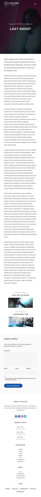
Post (20, 457)
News (20, 451)
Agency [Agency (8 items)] (7, 488)
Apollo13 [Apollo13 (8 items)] (15, 488)
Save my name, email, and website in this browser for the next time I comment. (20, 379)
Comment (7, 350)
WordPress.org (20, 478)
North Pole (20, 437)
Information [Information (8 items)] (24, 488)
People (20, 455)
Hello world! (20, 427)
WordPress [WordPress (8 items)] (20, 491)
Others (20, 453)
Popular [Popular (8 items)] (33, 488)
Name (6, 368)
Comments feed (20, 476)
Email (17, 368)
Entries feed (20, 474)
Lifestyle (20, 449)
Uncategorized (20, 459)
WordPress (20, 461)
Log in (20, 472)
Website (28, 368)
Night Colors (20, 432)
